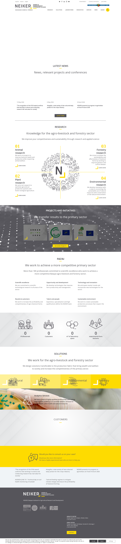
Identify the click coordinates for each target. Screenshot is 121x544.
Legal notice (30, 540)
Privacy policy (19, 540)
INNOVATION (79, 10)
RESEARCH (50, 10)
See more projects (60, 246)
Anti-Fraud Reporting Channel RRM (25, 542)
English (26, 1)
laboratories (69, 10)
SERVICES (88, 10)
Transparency (82, 1)
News (95, 10)
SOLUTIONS (59, 10)
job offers (103, 1)
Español (17, 1)
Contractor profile (94, 1)
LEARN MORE (22, 165)
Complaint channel (58, 540)
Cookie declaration (43, 540)
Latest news (60, 115)
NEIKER (102, 10)
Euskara (22, 1)
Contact (71, 532)
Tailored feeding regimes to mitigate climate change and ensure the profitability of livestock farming (60, 482)
